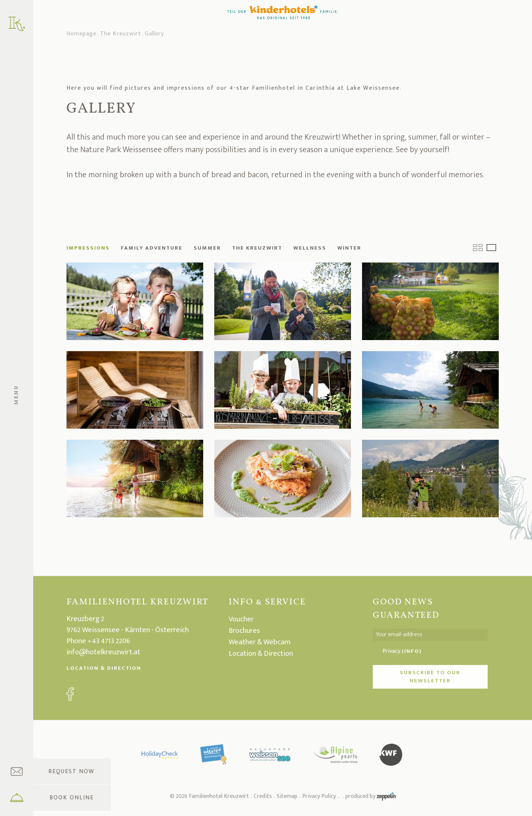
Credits (263, 796)
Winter (349, 248)
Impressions (88, 248)
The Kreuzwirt (120, 34)
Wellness (309, 248)
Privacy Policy (319, 796)
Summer (207, 248)
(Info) (412, 651)
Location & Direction (103, 668)
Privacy (402, 651)
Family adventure (152, 248)
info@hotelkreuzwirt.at (103, 652)
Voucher (241, 619)
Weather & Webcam (259, 642)
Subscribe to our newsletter (430, 676)
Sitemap (287, 796)
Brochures (244, 630)
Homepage (81, 34)
